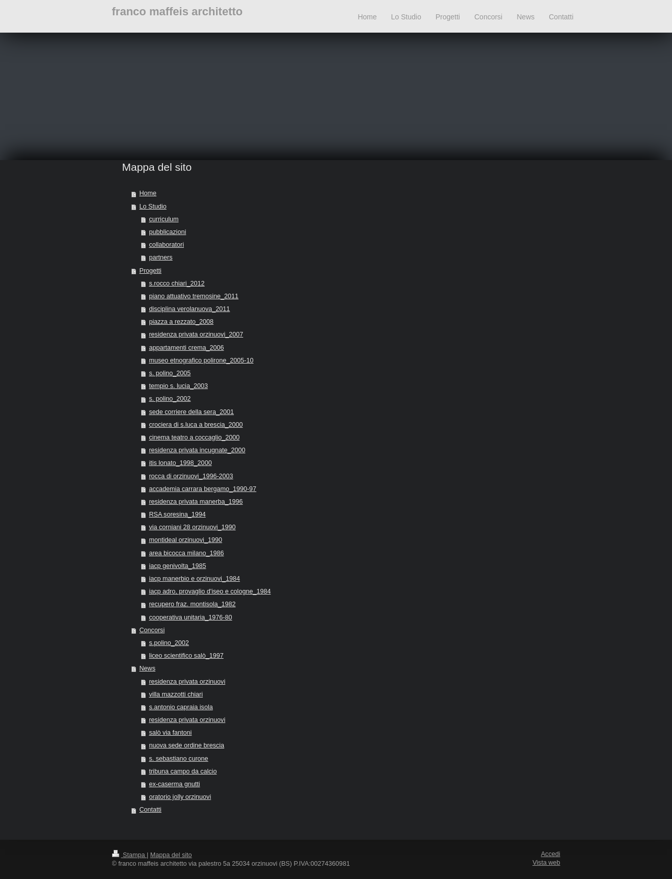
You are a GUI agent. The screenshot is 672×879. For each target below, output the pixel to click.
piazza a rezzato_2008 (181, 321)
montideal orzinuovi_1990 (185, 540)
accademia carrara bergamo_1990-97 (202, 489)
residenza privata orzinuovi (187, 681)
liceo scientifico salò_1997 (186, 655)
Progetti (151, 270)
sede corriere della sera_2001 (191, 412)
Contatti (151, 809)
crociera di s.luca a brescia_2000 (196, 424)
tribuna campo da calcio (183, 771)
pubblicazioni (167, 232)
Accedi (550, 854)
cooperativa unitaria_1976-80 (190, 617)
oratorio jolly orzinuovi (180, 796)
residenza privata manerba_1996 (196, 501)
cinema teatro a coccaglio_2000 (194, 437)
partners (160, 257)
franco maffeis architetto (177, 11)
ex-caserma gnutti (174, 784)
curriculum (163, 219)
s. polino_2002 (170, 398)
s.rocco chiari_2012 (176, 283)
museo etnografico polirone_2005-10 (201, 360)
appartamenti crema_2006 (186, 347)
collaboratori (166, 244)
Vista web (546, 862)
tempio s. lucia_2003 (178, 386)
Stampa (129, 855)
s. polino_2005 (170, 373)
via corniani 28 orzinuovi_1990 (192, 527)
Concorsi (152, 630)
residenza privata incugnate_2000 (197, 450)
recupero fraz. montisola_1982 (192, 604)
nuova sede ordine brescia (186, 745)
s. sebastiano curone (178, 758)
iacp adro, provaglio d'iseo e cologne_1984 (210, 591)
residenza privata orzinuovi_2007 (196, 334)
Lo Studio (153, 206)
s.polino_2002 (169, 643)
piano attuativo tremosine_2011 (193, 296)
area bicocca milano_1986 (186, 553)
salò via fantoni (170, 732)
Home (148, 193)
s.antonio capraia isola (180, 707)
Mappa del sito (171, 855)
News (148, 668)
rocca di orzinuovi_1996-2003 (191, 476)
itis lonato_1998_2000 (180, 463)
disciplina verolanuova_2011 (189, 309)
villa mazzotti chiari (176, 694)
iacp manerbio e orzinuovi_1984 (194, 578)
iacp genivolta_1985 (177, 566)
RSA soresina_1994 (177, 514)
